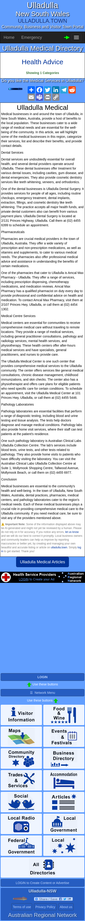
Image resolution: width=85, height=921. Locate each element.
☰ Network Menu (42, 692)
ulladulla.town (59, 547)
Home (9, 37)
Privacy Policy (45, 907)
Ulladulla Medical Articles (42, 562)
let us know (72, 532)
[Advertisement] (42, 629)
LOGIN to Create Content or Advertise (42, 883)
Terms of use (22, 907)
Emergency (31, 37)
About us (66, 907)
